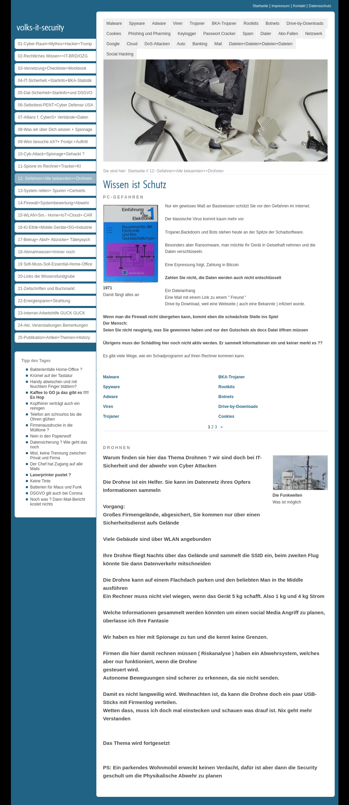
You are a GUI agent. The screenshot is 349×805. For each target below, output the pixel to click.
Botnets (273, 23)
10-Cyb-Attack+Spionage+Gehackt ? (51, 154)
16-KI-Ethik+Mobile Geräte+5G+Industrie (55, 227)
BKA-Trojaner (224, 23)
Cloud (132, 43)
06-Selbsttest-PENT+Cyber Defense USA (55, 105)
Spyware (137, 23)
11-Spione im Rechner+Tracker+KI (49, 166)
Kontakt (299, 6)
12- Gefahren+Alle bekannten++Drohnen (55, 178)
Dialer (265, 33)
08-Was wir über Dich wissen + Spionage (55, 129)
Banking (199, 43)
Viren (178, 23)
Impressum (280, 6)
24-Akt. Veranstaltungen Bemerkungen (53, 325)
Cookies (114, 33)
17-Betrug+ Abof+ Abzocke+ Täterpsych (54, 239)
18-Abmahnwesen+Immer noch (46, 252)
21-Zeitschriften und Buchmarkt (46, 288)
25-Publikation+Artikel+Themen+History (54, 337)
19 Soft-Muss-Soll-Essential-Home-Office (55, 264)
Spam (248, 33)
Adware (159, 23)
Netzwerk (313, 33)
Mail (218, 43)
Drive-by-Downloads (305, 23)
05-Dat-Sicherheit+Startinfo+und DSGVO (55, 92)
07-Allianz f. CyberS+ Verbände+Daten (53, 117)
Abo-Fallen (288, 33)
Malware (114, 23)
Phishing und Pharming (149, 33)
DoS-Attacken (157, 43)
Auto (181, 43)
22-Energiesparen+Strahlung (44, 300)
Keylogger (187, 33)
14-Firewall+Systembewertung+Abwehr (53, 203)
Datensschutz (320, 6)
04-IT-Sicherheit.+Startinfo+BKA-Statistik (55, 80)
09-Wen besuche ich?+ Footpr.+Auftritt (53, 141)
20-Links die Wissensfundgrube (46, 276)
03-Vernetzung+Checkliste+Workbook (52, 68)
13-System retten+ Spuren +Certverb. (52, 190)
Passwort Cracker (219, 33)
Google (113, 43)
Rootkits (251, 23)
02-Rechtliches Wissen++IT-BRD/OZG (53, 56)
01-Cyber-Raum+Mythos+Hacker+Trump (55, 43)
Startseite (260, 6)
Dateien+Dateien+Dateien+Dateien (260, 43)
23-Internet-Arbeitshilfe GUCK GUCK (51, 313)
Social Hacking (120, 54)
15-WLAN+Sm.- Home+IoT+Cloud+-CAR (55, 215)
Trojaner (197, 23)
